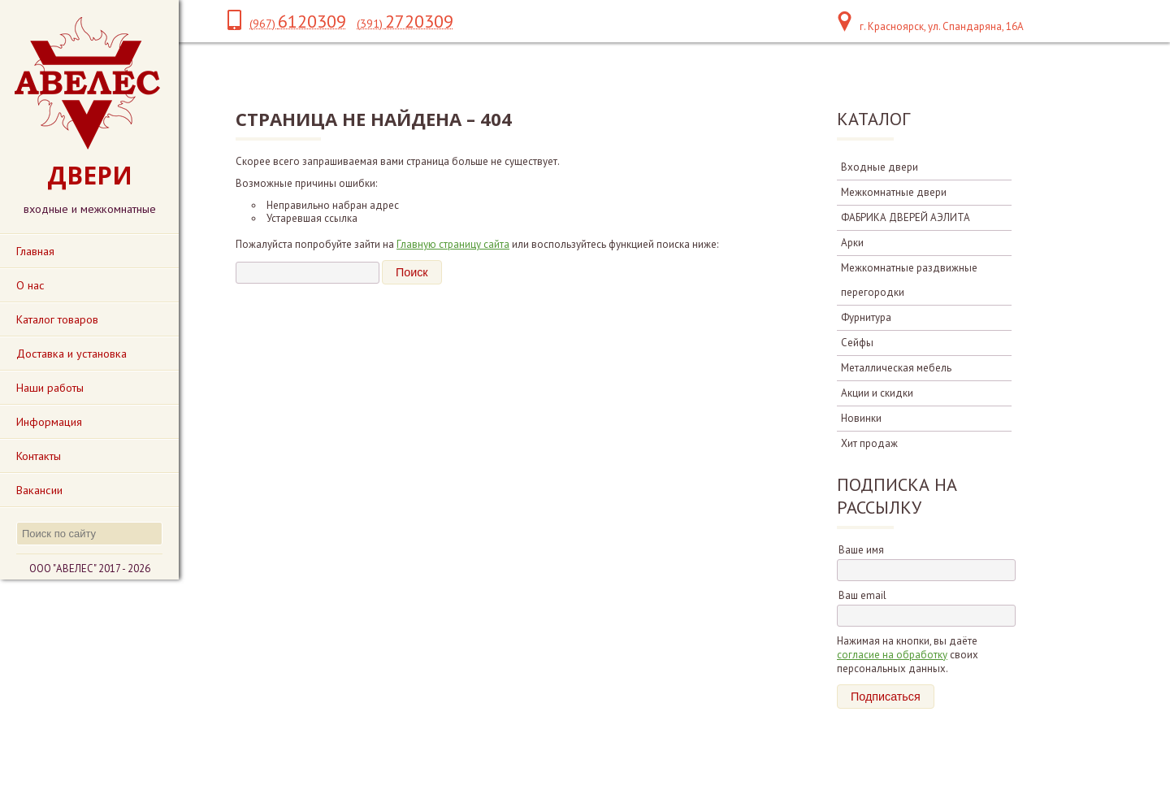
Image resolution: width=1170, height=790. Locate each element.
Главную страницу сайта (452, 244)
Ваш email (862, 595)
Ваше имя (861, 550)
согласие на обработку (892, 655)
